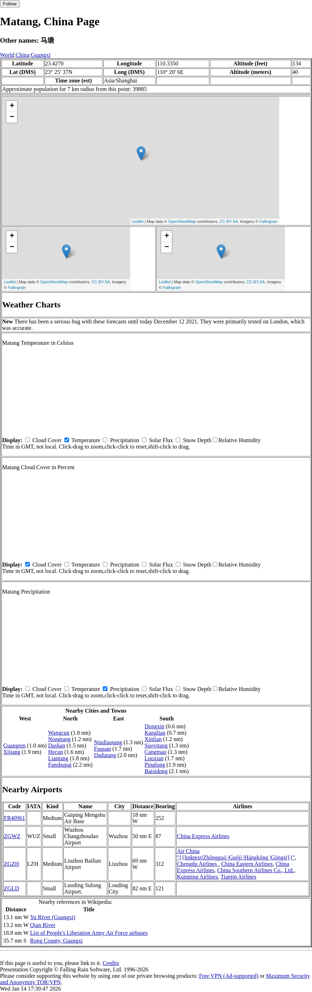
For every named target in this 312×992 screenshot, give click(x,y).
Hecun (55, 752)
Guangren (14, 745)
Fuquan (102, 749)
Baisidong (156, 771)
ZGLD (11, 888)
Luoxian (153, 758)
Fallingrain (268, 221)
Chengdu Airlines (197, 864)
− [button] (12, 117)
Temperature (86, 440)
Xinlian (153, 739)
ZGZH (11, 864)
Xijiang (11, 752)
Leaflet (138, 221)
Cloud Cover (47, 440)
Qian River (42, 925)
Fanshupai (60, 765)
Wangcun (58, 733)
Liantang (58, 758)
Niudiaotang (108, 742)
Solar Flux (161, 440)
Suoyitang (156, 745)
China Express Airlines (203, 836)
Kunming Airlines (197, 877)
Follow (10, 3)
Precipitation (124, 440)
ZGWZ (12, 836)
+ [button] (12, 106)
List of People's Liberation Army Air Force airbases (89, 933)
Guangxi (41, 55)
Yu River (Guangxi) (52, 917)
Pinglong (154, 765)
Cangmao (155, 752)
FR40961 (14, 818)
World (7, 55)
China (22, 55)
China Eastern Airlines (247, 864)
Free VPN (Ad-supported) (228, 976)
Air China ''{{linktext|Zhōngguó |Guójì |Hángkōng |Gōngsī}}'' (236, 854)
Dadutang (105, 755)
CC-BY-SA (229, 221)
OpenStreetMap (182, 221)
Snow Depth (197, 440)
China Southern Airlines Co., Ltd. (255, 870)
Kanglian (154, 733)
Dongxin (154, 726)
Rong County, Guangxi (56, 941)
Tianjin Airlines (238, 877)
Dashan (56, 745)
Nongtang (59, 739)
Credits (110, 963)
